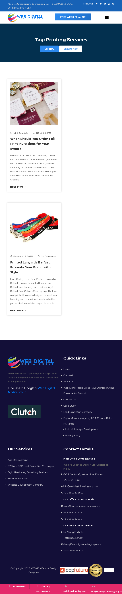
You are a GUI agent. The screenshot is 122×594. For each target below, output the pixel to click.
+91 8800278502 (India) (19, 8)
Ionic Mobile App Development (81, 429)
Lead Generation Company (77, 411)
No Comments (42, 132)
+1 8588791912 (72, 512)
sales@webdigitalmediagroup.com (81, 506)
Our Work (68, 375)
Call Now (49, 48)
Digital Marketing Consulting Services (28, 472)
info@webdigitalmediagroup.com (26, 3)
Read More (18, 186)
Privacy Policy (73, 435)
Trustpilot (109, 570)
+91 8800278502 (73, 492)
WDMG (35, 568)
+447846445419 (73, 550)
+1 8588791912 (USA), (59, 3)
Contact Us (69, 399)
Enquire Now (71, 48)
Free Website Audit (72, 16)
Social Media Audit (18, 478)
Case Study (69, 405)
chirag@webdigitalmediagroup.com (82, 544)
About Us (68, 381)
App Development (18, 459)
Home (66, 369)
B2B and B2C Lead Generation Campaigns (31, 466)
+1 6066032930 (72, 518)
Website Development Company (25, 484)
